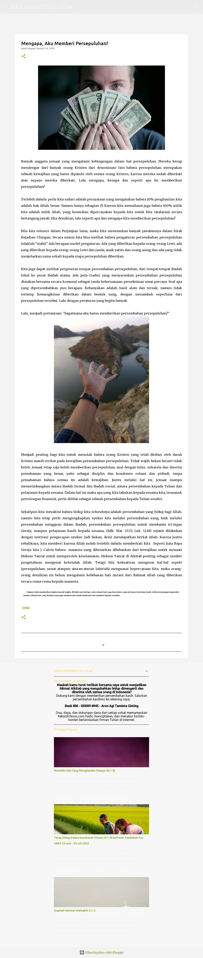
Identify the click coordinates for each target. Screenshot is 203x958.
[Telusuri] (78, 7)
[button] (23, 56)
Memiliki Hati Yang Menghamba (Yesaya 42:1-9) (84, 770)
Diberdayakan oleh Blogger (101, 952)
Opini (26, 608)
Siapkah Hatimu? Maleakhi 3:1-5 (74, 910)
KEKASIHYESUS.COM (41, 6)
